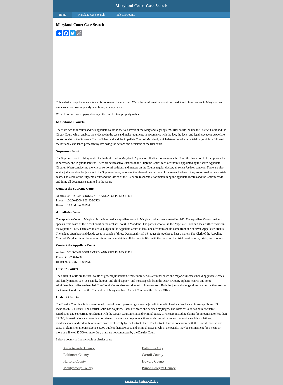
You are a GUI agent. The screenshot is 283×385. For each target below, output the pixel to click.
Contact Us (131, 381)
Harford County (74, 361)
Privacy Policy (149, 381)
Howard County (153, 361)
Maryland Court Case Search (141, 5)
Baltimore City (152, 348)
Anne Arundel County (79, 348)
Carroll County (152, 355)
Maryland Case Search (91, 14)
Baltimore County (76, 355)
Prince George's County (159, 368)
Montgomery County (78, 368)
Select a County (125, 14)
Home (62, 14)
